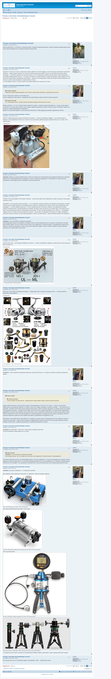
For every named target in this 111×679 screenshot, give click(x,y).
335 (78, 69)
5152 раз (79, 101)
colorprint (74, 67)
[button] (74, 18)
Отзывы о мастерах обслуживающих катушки (18, 16)
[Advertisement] (49, 31)
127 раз (78, 71)
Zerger (74, 97)
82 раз (78, 62)
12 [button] (89, 18)
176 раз (80, 63)
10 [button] (84, 18)
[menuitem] (9, 10)
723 (78, 60)
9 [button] (82, 18)
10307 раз (80, 102)
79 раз (80, 72)
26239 (78, 187)
